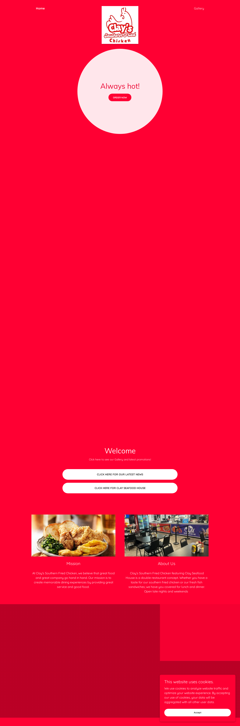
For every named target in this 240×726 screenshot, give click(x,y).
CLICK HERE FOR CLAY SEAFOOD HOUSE (120, 488)
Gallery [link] (199, 8)
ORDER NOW (120, 97)
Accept (197, 712)
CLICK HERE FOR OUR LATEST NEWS (120, 474)
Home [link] (40, 8)
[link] (120, 7)
